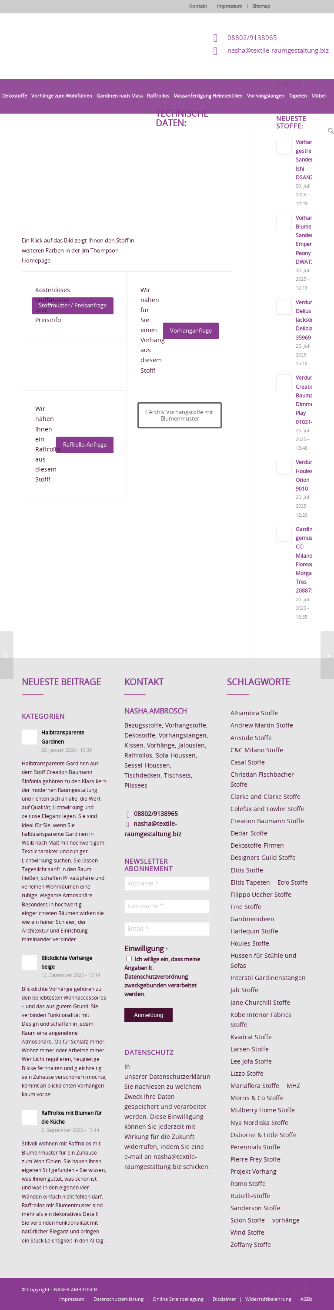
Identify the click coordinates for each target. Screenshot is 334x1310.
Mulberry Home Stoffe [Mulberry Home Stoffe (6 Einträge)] (262, 1111)
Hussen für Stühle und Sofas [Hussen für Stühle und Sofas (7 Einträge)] (263, 961)
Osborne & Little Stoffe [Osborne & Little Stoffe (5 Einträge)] (263, 1135)
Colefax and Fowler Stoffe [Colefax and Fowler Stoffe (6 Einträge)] (267, 809)
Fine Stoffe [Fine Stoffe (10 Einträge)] (245, 907)
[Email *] (167, 929)
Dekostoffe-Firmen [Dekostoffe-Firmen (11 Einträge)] (257, 846)
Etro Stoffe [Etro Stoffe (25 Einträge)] (292, 883)
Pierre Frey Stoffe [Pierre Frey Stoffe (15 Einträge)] (255, 1160)
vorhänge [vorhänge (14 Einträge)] (286, 1221)
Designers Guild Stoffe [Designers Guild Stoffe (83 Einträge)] (263, 858)
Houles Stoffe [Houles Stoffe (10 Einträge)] (249, 944)
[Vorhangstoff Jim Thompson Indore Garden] (327, 655)
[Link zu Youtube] (305, 1289)
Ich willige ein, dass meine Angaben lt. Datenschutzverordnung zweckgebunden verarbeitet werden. (162, 976)
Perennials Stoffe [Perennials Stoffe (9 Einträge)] (255, 1148)
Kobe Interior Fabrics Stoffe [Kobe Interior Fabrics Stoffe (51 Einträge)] (260, 1020)
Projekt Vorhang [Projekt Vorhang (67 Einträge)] (253, 1172)
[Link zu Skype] (292, 1289)
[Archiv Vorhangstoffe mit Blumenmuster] (179, 415)
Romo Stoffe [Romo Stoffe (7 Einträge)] (248, 1184)
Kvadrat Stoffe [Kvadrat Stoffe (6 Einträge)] (251, 1037)
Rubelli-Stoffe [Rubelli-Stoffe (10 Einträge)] (250, 1196)
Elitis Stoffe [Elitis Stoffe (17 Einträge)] (246, 871)
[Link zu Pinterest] (279, 1289)
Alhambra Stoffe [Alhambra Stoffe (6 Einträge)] (254, 714)
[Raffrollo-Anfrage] (85, 445)
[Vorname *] (167, 884)
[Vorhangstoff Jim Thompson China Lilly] (6, 655)
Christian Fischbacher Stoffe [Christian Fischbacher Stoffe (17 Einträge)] (262, 780)
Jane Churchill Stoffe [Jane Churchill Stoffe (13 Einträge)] (260, 1003)
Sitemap (261, 6)
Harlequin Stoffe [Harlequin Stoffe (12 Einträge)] (254, 932)
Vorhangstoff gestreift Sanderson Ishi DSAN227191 (312, 160)
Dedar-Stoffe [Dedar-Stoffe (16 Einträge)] (248, 834)
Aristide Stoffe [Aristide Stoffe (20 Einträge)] (251, 738)
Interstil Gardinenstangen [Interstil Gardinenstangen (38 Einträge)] (268, 978)
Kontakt (198, 6)
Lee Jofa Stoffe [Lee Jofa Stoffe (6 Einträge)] (251, 1062)
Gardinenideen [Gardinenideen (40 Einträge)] (252, 919)
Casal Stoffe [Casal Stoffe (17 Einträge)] (247, 763)
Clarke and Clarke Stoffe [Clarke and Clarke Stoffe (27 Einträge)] (265, 797)
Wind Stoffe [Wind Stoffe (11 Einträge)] (247, 1233)
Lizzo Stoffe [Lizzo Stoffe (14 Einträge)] (247, 1074)
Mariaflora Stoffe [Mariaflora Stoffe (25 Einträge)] (254, 1086)
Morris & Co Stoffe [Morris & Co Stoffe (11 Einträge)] (257, 1098)
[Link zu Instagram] (266, 1289)
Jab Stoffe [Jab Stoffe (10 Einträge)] (244, 990)
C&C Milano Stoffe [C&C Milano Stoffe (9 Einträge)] (256, 751)
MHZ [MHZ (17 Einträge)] (293, 1086)
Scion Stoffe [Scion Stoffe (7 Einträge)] (247, 1221)
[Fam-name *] (167, 906)
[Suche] (330, 131)
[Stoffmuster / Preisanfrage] (73, 305)
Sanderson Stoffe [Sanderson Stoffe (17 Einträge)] (255, 1209)
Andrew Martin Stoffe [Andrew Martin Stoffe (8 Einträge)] (261, 726)
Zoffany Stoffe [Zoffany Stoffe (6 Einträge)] (250, 1245)
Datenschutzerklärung (181, 1077)
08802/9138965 (252, 38)
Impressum (229, 6)
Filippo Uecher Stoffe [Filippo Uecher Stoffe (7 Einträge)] (260, 895)
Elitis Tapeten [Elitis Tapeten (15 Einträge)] (250, 883)
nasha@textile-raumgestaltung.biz (278, 50)
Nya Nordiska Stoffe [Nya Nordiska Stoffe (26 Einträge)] (259, 1123)
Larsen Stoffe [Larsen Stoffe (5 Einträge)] (249, 1050)
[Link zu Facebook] (253, 1289)
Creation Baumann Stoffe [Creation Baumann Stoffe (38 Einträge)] (267, 821)
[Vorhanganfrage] (191, 331)
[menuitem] (14, 96)
